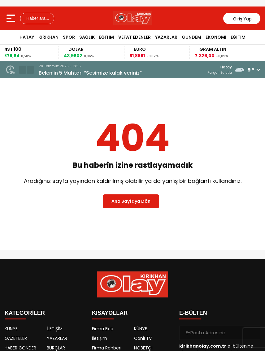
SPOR (69, 37)
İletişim (99, 338)
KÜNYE (11, 329)
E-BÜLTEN (193, 313)
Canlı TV (143, 338)
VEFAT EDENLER (134, 37)
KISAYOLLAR (110, 313)
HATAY (27, 37)
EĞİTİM (106, 37)
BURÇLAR (56, 348)
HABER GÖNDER (20, 348)
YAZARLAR (166, 37)
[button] (22, 70)
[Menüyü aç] (12, 18)
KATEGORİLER (25, 313)
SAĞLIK (87, 37)
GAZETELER (16, 338)
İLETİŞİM (55, 329)
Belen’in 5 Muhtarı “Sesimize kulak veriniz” (90, 72)
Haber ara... (37, 18)
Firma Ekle (102, 329)
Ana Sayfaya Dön (130, 201)
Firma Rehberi (106, 348)
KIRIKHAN (48, 37)
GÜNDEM (191, 37)
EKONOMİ (216, 37)
